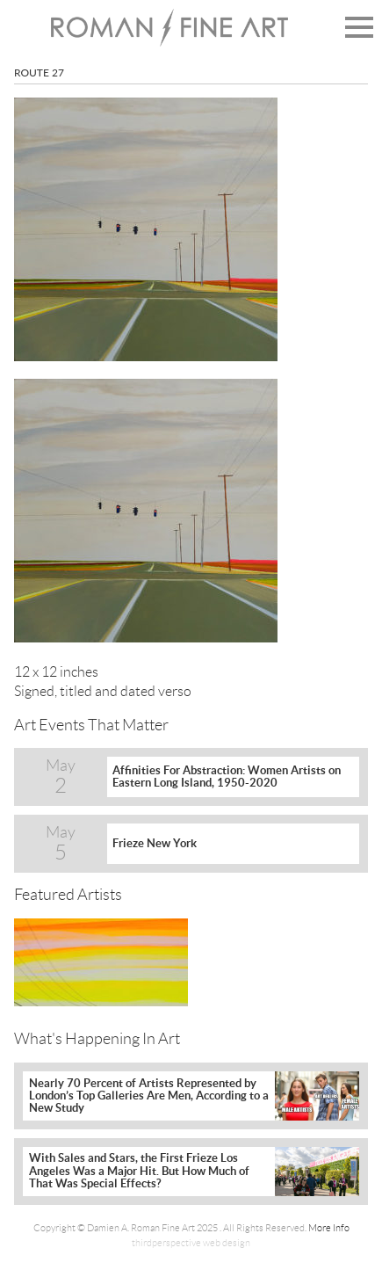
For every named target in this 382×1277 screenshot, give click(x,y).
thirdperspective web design (191, 1242)
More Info (329, 1228)
